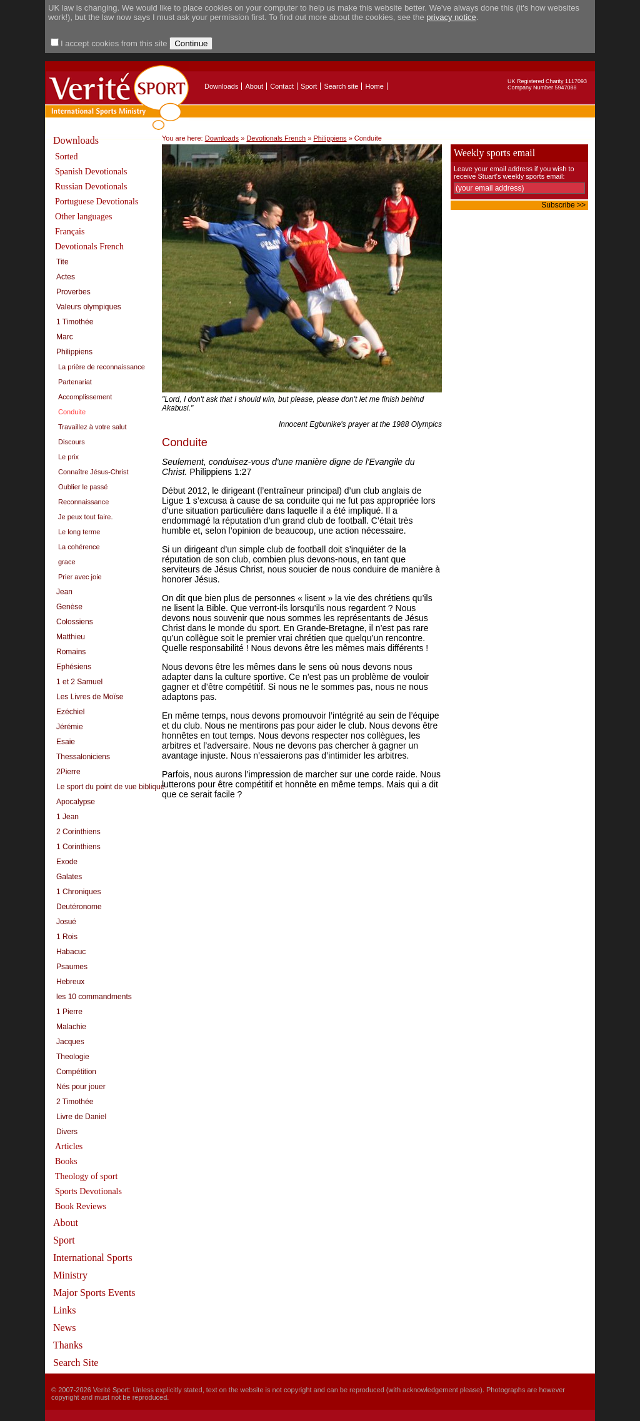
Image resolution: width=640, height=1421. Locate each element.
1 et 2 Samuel (79, 681)
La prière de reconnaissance (101, 367)
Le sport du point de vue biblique (110, 786)
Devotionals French (89, 246)
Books (66, 1161)
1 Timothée (74, 321)
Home (374, 86)
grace (67, 562)
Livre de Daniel (81, 1116)
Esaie (65, 741)
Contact (282, 86)
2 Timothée (74, 1101)
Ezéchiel (70, 711)
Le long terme (79, 532)
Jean (64, 591)
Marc (64, 336)
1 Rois (67, 936)
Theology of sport (86, 1176)
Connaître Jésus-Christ (93, 472)
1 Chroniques (78, 891)
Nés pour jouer (81, 1086)
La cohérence (79, 547)
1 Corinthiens (78, 846)
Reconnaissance (83, 502)
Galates (69, 876)
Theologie (72, 1056)
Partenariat (75, 382)
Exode (67, 861)
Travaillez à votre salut (92, 427)
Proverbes (73, 291)
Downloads (221, 86)
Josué (66, 921)
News (64, 1327)
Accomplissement (85, 397)
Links (64, 1310)
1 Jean (67, 816)
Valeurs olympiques (88, 306)
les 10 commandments (94, 996)
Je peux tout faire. (85, 517)
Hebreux (70, 981)
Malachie (71, 1026)
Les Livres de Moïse (89, 696)
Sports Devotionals (88, 1191)
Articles (68, 1146)
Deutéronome (79, 906)
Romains (71, 651)
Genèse (69, 606)
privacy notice (451, 17)
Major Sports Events (94, 1292)
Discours (71, 442)
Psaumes (72, 966)
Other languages (83, 216)
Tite (62, 261)
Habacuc (71, 951)
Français (69, 231)
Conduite (72, 412)
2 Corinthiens (78, 831)
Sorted (66, 156)
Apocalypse (75, 801)
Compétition (76, 1071)
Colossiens (74, 621)
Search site (341, 86)
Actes (65, 276)
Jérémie (69, 726)
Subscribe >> (563, 205)
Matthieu (70, 636)
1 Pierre (69, 1011)
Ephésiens (73, 666)
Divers (67, 1131)
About (254, 86)
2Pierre (68, 771)
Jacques (70, 1041)
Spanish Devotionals (91, 171)
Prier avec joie (80, 577)
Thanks (67, 1345)
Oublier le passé (83, 487)
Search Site (75, 1362)
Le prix (68, 457)
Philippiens (74, 351)
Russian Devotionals (91, 186)
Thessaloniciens (83, 756)
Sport (309, 86)
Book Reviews (80, 1206)
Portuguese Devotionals (96, 201)
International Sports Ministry (92, 1266)
